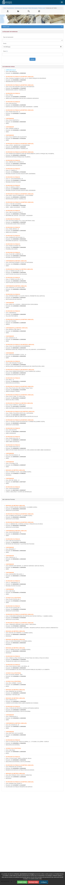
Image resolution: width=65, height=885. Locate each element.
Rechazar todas (33, 882)
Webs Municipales (33, 8)
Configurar (44, 882)
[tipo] (32, 40)
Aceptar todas (22, 882)
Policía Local (41, 8)
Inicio (4, 8)
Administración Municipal (21, 8)
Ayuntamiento (10, 8)
